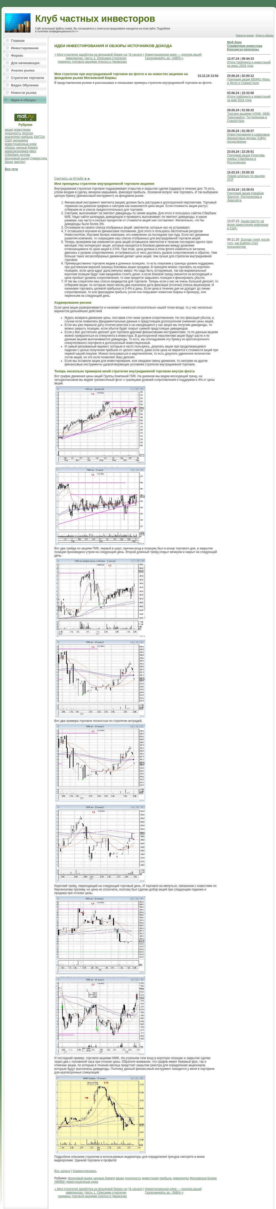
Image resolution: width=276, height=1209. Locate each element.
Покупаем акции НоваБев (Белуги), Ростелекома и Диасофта (245, 196)
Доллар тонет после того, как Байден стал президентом (248, 243)
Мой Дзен (234, 42)
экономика (20, 140)
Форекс (17, 55)
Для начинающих (25, 63)
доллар (24, 155)
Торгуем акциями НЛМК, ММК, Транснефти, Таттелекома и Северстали (248, 117)
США (8, 140)
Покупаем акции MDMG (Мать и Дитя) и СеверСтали (248, 81)
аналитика (12, 137)
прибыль (27, 137)
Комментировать (85, 1171)
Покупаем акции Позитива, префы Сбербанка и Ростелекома (246, 158)
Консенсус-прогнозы (243, 49)
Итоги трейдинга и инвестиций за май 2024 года (249, 98)
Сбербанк (12, 155)
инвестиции (22, 129)
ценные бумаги (27, 147)
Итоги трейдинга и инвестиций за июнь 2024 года (249, 64)
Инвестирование (25, 48)
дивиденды (181, 1178)
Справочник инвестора (244, 46)
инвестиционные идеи (21, 144)
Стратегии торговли (27, 78)
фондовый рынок (17, 158)
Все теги (11, 169)
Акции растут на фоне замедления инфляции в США (247, 224)
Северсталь (38, 158)
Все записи (62, 1171)
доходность (13, 133)
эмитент (19, 162)
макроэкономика (16, 151)
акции (9, 129)
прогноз (27, 133)
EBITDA (39, 137)
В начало (135, 54)
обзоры (10, 147)
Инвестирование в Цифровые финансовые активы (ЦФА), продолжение (248, 138)
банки (9, 162)
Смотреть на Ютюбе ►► (72, 178)
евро (32, 151)
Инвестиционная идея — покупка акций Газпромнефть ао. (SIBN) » (173, 56)
